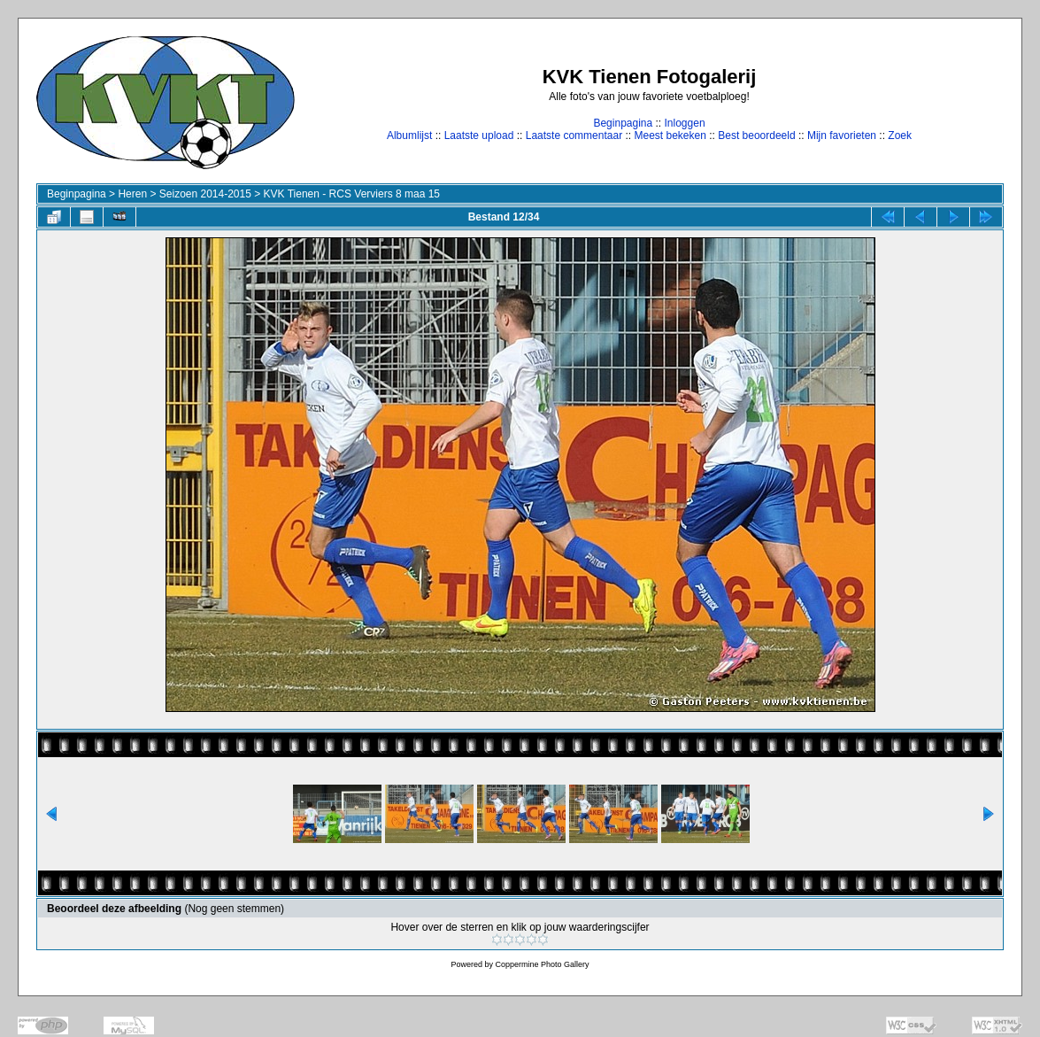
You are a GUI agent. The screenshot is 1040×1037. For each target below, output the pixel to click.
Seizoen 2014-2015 (205, 194)
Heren (132, 194)
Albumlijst (409, 135)
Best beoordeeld (756, 135)
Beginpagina (622, 123)
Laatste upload (479, 135)
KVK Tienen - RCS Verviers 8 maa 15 (352, 194)
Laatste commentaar (574, 135)
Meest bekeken (669, 135)
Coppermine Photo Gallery (542, 964)
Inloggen (685, 123)
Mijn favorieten (841, 135)
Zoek (900, 135)
